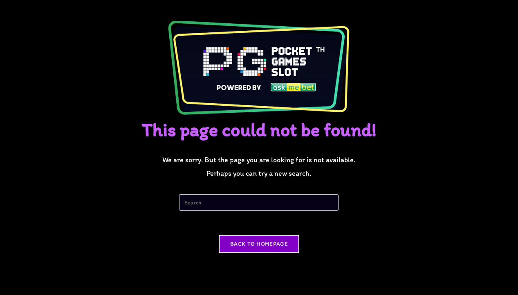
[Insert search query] (259, 202)
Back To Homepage (259, 244)
